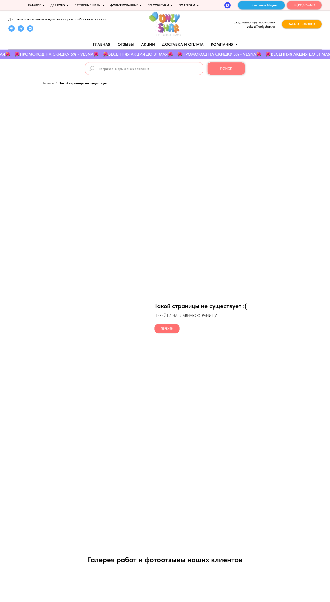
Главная (101, 44)
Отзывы (126, 44)
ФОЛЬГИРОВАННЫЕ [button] (124, 5)
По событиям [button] (159, 5)
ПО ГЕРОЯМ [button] (187, 5)
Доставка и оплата (183, 44)
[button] (302, 24)
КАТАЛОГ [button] (35, 5)
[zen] (30, 30)
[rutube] (21, 30)
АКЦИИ (148, 44)
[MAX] (227, 5)
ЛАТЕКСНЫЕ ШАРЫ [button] (88, 5)
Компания (223, 44)
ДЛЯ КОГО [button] (58, 5)
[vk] (11, 30)
